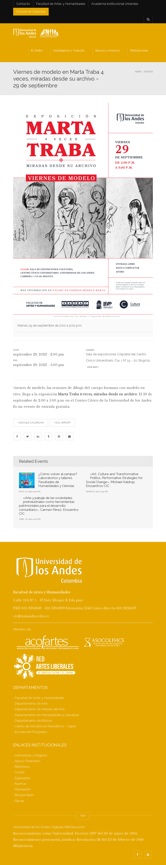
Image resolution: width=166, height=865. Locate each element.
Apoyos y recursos (107, 50)
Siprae (19, 801)
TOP (82, 815)
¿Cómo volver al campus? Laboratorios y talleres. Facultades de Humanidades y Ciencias (57, 480)
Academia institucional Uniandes (114, 4)
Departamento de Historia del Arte (40, 709)
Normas (20, 784)
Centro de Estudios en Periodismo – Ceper (45, 726)
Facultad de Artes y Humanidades (60, 4)
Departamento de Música (33, 720)
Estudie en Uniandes (31, 11)
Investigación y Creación (69, 50)
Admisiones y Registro (31, 755)
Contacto (23, 4)
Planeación (23, 789)
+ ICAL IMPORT (62, 422)
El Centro (37, 50)
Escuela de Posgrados (31, 732)
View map (92, 367)
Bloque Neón (24, 795)
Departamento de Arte (31, 704)
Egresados (22, 778)
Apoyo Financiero (27, 761)
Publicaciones (139, 50)
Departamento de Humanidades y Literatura (47, 715)
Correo (20, 772)
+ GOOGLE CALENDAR (30, 422)
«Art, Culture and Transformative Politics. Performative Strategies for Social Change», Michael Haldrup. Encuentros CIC (114, 480)
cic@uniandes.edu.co (31, 616)
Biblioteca (22, 767)
